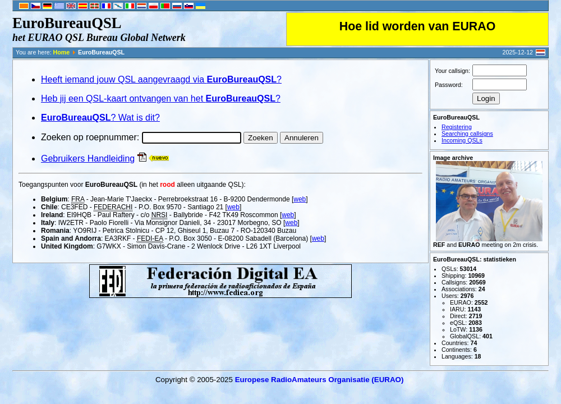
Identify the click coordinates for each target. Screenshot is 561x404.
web (299, 199)
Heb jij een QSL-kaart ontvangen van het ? (160, 98)
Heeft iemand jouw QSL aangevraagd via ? (161, 79)
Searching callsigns (467, 133)
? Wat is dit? (100, 117)
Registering (457, 126)
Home (61, 52)
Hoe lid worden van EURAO (417, 26)
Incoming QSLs (462, 140)
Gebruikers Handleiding (88, 158)
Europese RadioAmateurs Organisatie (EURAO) (319, 379)
